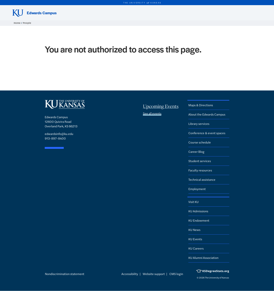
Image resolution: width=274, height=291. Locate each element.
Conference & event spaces (206, 133)
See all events (152, 113)
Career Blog (196, 151)
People (27, 23)
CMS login (176, 274)
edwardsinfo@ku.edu (59, 134)
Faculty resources (200, 170)
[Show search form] (257, 12)
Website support (154, 274)
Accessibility (129, 274)
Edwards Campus (42, 12)
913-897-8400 (55, 138)
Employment (197, 189)
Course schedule (199, 142)
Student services (199, 161)
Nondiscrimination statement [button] (64, 274)
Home (17, 23)
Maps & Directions (200, 105)
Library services (198, 123)
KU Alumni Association (203, 257)
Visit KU (193, 202)
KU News (194, 230)
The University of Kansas (217, 277)
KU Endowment (198, 220)
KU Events (195, 239)
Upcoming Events (160, 106)
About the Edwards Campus (206, 114)
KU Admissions (198, 211)
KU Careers (196, 248)
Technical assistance (201, 179)
